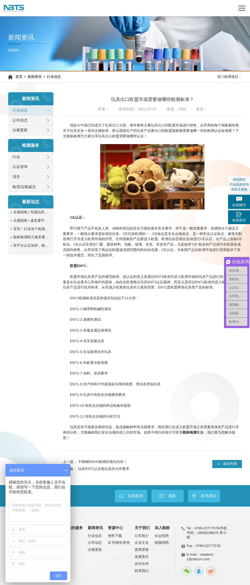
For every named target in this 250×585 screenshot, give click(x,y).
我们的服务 (73, 528)
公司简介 (142, 536)
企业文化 (142, 543)
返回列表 (230, 464)
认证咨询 (20, 167)
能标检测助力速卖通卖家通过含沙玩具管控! (31, 237)
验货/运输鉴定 (24, 187)
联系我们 (142, 571)
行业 (16, 157)
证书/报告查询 (119, 543)
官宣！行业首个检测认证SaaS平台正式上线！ (31, 229)
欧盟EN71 (78, 266)
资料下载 (115, 536)
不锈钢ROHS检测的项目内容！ (102, 462)
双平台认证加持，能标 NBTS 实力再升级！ (31, 245)
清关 (16, 177)
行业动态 (54, 77)
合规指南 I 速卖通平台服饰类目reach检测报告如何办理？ (31, 220)
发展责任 (142, 557)
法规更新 (20, 130)
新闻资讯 (35, 77)
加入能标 (162, 528)
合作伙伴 (142, 564)
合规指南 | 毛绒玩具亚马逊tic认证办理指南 (31, 212)
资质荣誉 (142, 550)
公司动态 (20, 120)
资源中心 (115, 528)
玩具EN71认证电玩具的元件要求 (103, 469)
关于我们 (142, 528)
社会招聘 (162, 536)
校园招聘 (162, 543)
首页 (18, 77)
